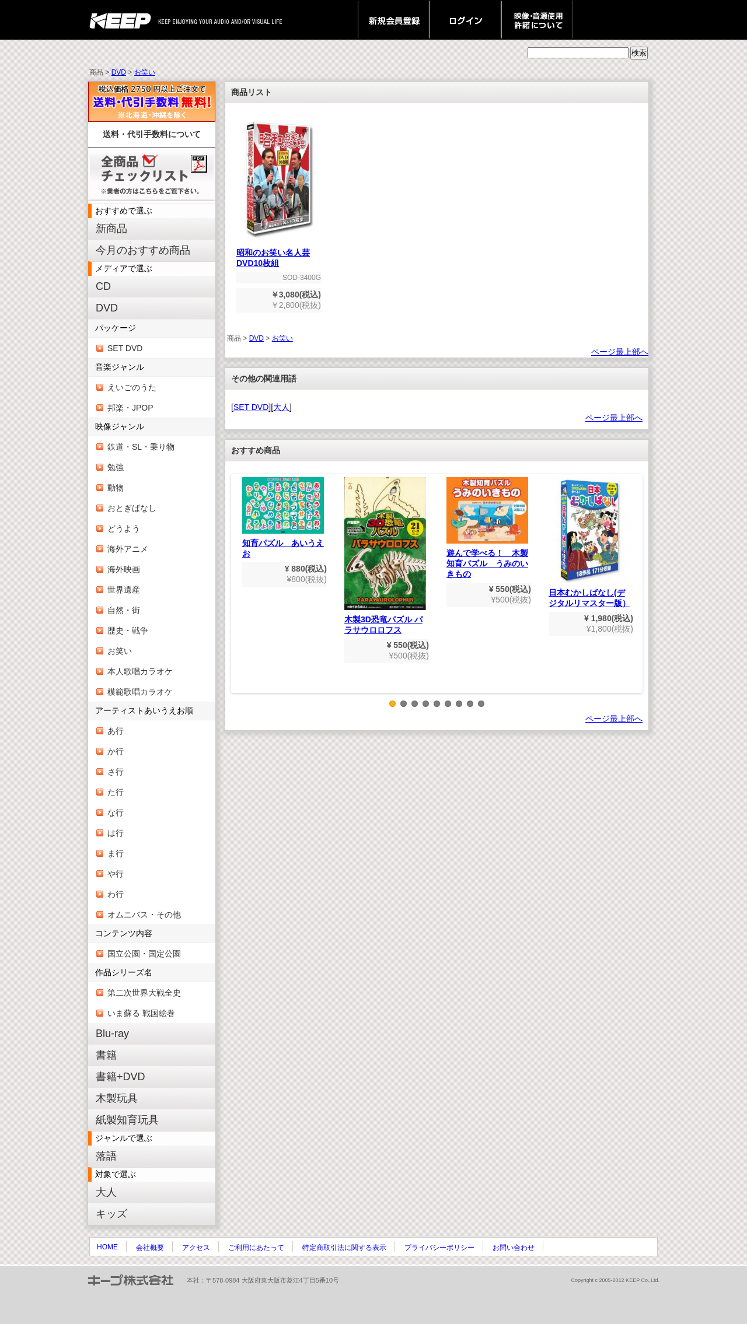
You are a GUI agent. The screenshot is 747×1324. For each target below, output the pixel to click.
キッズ (111, 1214)
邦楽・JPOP (130, 407)
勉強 (115, 467)
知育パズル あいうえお (283, 517)
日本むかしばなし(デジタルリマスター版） (589, 542)
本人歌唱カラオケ (140, 671)
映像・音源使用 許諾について (537, 20)
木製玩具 (117, 1098)
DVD (118, 72)
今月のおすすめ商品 (143, 250)
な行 (115, 812)
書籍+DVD (120, 1077)
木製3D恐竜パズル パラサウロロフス (385, 556)
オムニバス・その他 (144, 914)
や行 (115, 873)
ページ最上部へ (619, 351)
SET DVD (124, 348)
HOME (107, 1247)
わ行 (115, 894)
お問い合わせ (514, 1248)
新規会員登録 (394, 20)
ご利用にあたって (256, 1248)
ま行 (115, 853)
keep (123, 20)
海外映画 (123, 569)
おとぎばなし (131, 508)
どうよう (123, 528)
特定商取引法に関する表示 (344, 1248)
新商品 (111, 228)
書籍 (106, 1055)
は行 (115, 833)
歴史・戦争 (127, 630)
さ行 (115, 771)
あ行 (115, 730)
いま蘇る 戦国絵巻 (141, 1013)
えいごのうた (131, 387)
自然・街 (123, 610)
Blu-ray (112, 1033)
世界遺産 (123, 589)
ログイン (465, 20)
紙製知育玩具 (127, 1120)
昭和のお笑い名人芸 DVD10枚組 (278, 254)
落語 (106, 1156)
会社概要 (150, 1248)
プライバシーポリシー (439, 1248)
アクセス (196, 1248)
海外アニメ (127, 549)
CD (103, 286)
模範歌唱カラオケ (140, 691)
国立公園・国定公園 (144, 953)
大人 (106, 1192)
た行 (115, 792)
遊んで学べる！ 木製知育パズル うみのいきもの (487, 528)
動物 (115, 487)
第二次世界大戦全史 (144, 992)
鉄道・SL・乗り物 (140, 446)
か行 (115, 751)
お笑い (144, 72)
